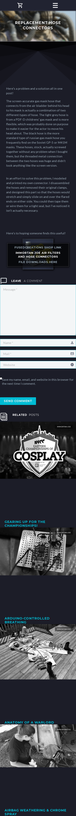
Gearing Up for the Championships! (25, 524)
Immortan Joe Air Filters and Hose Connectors (38, 254)
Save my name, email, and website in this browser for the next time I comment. (38, 381)
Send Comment (18, 401)
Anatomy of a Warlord (29, 722)
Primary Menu (55, 5)
